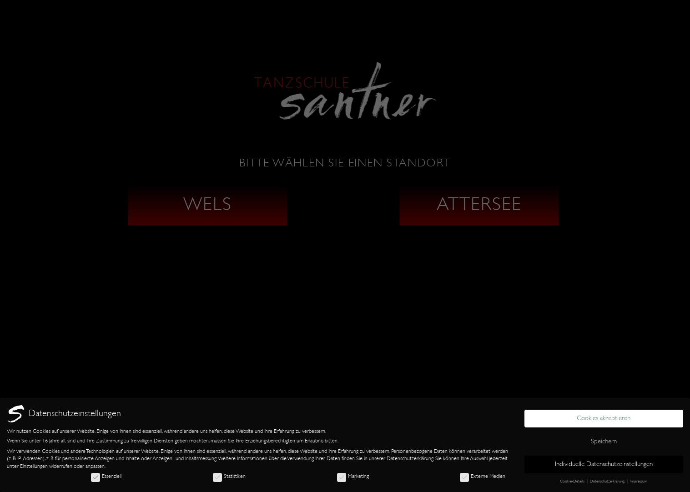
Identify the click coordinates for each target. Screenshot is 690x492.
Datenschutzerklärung (410, 458)
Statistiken (229, 476)
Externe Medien (482, 476)
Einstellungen (34, 466)
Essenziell (106, 476)
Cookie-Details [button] (573, 481)
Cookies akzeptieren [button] (603, 418)
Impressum (638, 481)
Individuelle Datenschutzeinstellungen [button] (604, 464)
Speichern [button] (604, 441)
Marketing (353, 476)
